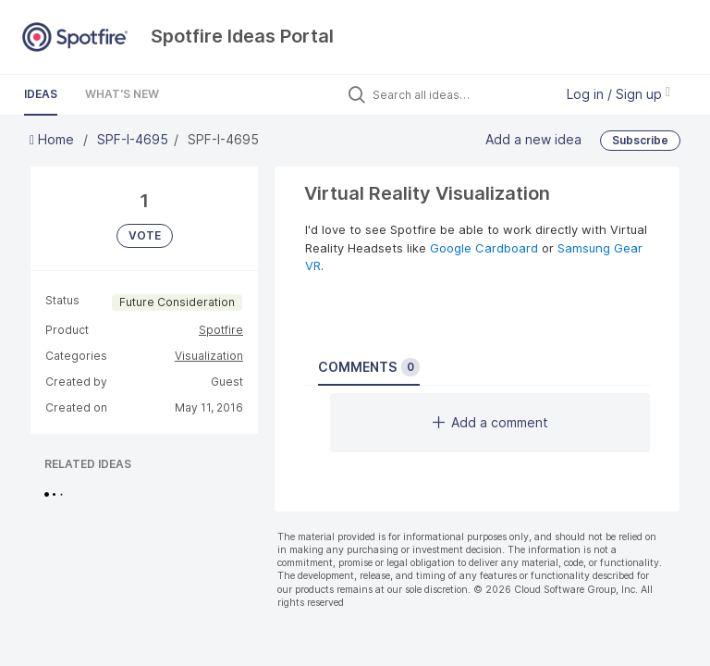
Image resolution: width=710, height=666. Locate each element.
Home (54, 139)
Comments (369, 367)
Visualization (209, 356)
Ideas (40, 94)
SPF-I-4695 (132, 139)
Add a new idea (533, 138)
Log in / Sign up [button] (618, 94)
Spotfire (221, 330)
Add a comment (490, 422)
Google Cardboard (484, 247)
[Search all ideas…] (458, 94)
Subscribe (640, 140)
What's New (122, 94)
